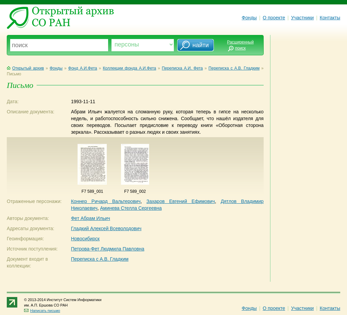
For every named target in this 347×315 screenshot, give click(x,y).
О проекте (274, 17)
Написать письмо (42, 311)
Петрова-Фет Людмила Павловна (107, 249)
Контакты (330, 17)
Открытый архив (25, 68)
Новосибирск (85, 238)
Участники (302, 17)
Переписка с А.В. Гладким (234, 68)
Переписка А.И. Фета (182, 68)
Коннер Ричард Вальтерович (105, 201)
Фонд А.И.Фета (82, 68)
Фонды (249, 17)
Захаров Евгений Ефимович (180, 201)
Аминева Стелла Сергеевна (131, 208)
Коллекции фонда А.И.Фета (129, 68)
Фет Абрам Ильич (90, 218)
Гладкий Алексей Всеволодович (106, 228)
